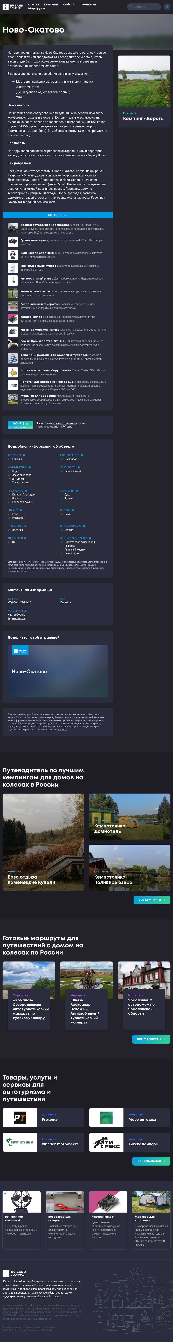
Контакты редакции (12, 1327)
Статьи (33, 4)
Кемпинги (51, 4)
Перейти (65, 602)
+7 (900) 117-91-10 (19, 602)
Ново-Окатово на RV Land (80, 717)
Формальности (32, 1327)
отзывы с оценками (64, 423)
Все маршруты (151, 1039)
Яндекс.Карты (16, 618)
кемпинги (62, 729)
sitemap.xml (49, 1327)
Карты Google (16, 614)
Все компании (151, 1161)
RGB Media (47, 1330)
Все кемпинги (152, 900)
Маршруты (36, 8)
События (69, 4)
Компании (88, 4)
